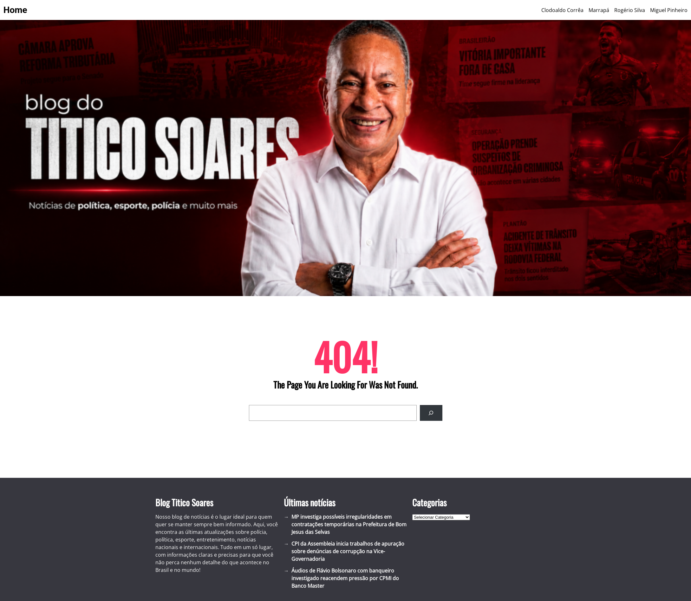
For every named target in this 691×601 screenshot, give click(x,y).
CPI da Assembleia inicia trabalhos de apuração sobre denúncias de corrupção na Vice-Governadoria (347, 551)
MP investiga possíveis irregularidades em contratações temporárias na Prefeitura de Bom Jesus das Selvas (349, 524)
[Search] (431, 413)
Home (15, 10)
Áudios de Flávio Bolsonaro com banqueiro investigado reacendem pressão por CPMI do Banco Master (345, 578)
